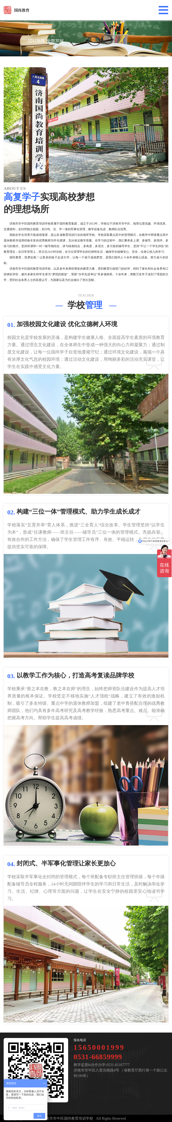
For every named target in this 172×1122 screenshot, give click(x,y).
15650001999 (99, 1047)
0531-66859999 (98, 1057)
